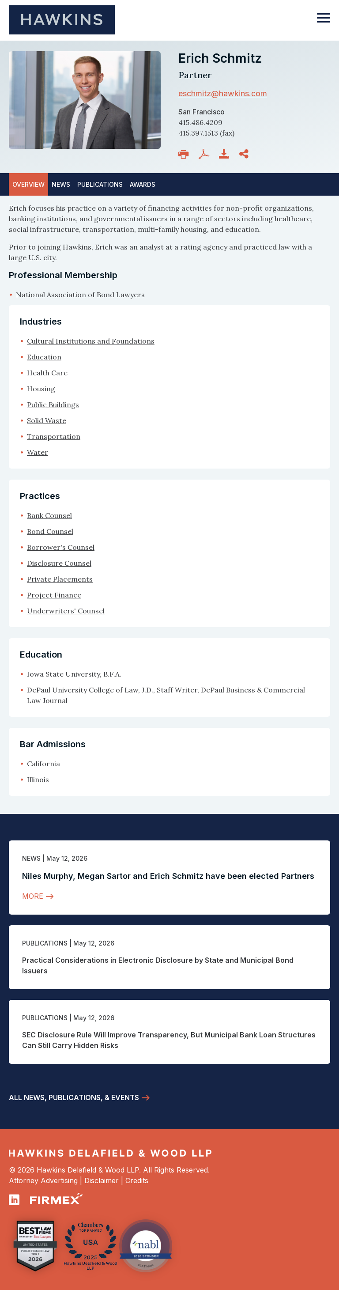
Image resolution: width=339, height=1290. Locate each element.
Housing (41, 388)
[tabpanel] (169, 251)
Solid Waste (46, 420)
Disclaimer (101, 1180)
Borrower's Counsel (60, 547)
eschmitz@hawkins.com (222, 93)
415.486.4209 (200, 122)
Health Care (47, 372)
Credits (136, 1180)
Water (37, 452)
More (32, 896)
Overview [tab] (28, 184)
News (31, 858)
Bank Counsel (49, 515)
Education (44, 356)
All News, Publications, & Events (74, 1097)
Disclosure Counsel (59, 563)
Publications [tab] (100, 184)
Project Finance (54, 594)
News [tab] (61, 184)
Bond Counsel (50, 531)
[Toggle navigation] (323, 22)
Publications (45, 943)
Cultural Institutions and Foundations (90, 341)
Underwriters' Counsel (66, 610)
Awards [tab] (142, 184)
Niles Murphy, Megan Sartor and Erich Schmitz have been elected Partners (168, 876)
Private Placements (60, 579)
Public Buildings (53, 404)
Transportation (53, 436)
